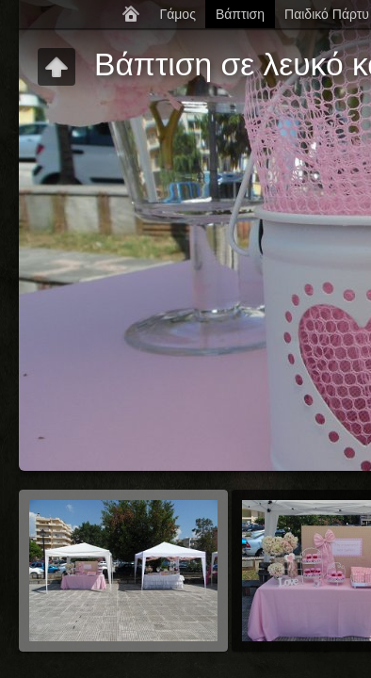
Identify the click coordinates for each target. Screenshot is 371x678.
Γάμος (177, 14)
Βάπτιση (240, 14)
